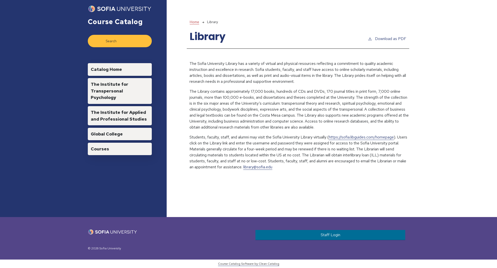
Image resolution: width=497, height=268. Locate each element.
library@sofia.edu (257, 167)
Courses (100, 149)
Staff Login (330, 234)
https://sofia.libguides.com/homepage (361, 137)
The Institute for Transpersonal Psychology (109, 90)
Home (194, 22)
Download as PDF (387, 38)
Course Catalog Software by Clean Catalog (248, 264)
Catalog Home (106, 69)
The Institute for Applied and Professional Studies (119, 115)
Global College (107, 134)
